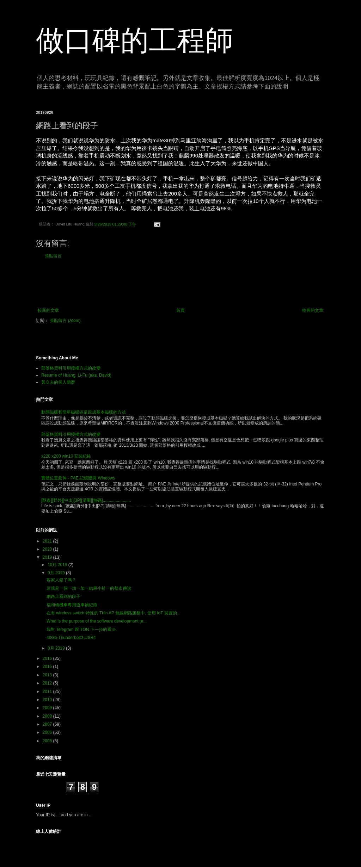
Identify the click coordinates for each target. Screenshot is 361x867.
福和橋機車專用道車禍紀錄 (72, 604)
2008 (48, 716)
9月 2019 (57, 572)
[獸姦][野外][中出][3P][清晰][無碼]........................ (86, 500)
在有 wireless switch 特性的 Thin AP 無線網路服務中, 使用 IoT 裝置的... (113, 613)
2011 (48, 691)
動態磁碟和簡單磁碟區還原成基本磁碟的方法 (83, 412)
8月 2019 (57, 648)
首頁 (180, 310)
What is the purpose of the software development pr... (97, 621)
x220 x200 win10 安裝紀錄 (66, 456)
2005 (48, 740)
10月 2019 (58, 564)
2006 (48, 732)
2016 (48, 658)
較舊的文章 (312, 310)
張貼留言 (53, 255)
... (58, 814)
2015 (48, 666)
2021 (48, 541)
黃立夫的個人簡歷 (58, 382)
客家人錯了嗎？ (61, 579)
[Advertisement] (180, 283)
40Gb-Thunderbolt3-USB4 (71, 637)
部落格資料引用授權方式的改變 (70, 368)
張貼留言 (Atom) (65, 320)
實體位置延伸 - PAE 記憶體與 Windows (78, 478)
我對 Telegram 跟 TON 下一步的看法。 (83, 629)
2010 (48, 699)
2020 (48, 549)
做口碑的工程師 (134, 40)
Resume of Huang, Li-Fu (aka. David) (76, 375)
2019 (48, 557)
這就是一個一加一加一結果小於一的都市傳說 (89, 588)
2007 (48, 724)
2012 (48, 683)
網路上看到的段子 (63, 596)
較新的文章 (48, 310)
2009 (48, 707)
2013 (48, 675)
